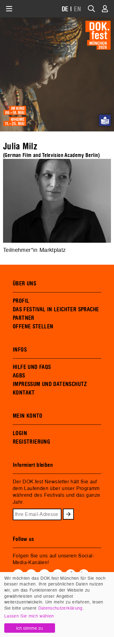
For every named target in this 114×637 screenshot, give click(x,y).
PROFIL (21, 301)
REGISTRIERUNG (31, 442)
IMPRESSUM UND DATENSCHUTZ (50, 384)
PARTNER (23, 318)
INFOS (20, 350)
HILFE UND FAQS (32, 367)
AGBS (19, 376)
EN (77, 9)
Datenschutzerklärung (60, 608)
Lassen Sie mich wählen (29, 616)
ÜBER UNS (24, 284)
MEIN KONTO (28, 416)
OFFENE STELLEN (33, 327)
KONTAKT (24, 393)
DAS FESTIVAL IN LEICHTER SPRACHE (56, 309)
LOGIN (20, 433)
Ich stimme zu (29, 628)
